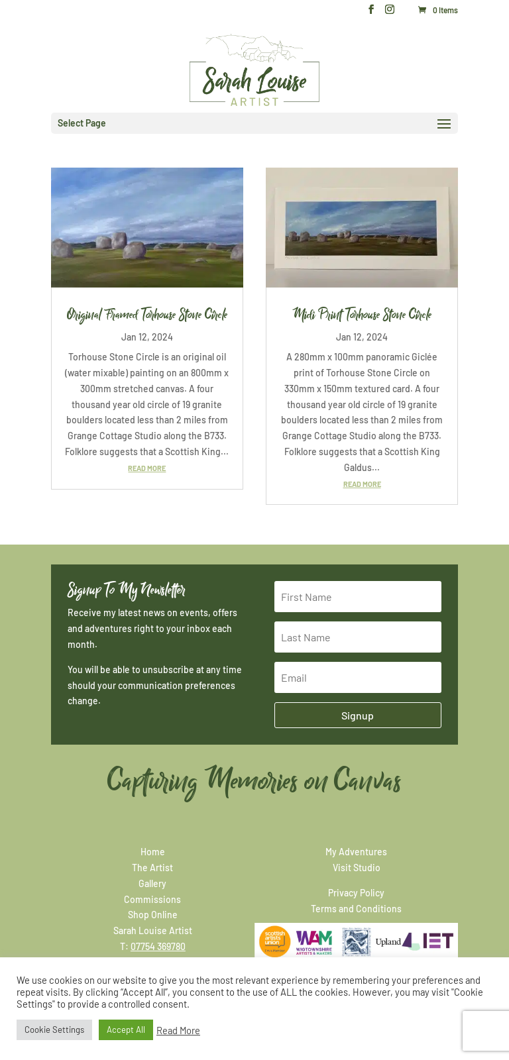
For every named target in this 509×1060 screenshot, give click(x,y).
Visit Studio (356, 867)
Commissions (152, 899)
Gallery (152, 883)
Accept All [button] (126, 1029)
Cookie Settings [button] (54, 1029)
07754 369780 (158, 946)
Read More (178, 1030)
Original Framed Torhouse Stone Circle (147, 314)
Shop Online (153, 914)
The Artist (152, 867)
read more (147, 468)
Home (153, 851)
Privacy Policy (356, 892)
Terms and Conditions (356, 908)
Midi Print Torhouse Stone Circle (361, 314)
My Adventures (356, 851)
